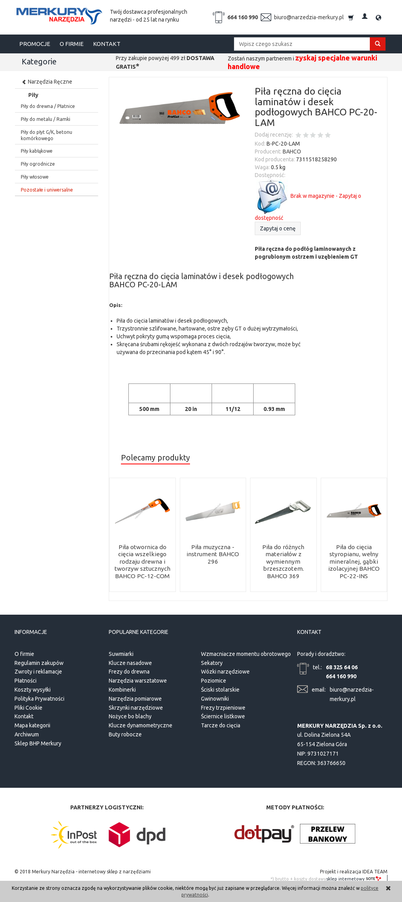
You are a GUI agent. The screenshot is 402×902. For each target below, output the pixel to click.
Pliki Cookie (28, 706)
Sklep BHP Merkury (38, 742)
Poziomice (213, 680)
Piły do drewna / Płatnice (48, 106)
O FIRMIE (72, 43)
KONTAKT (107, 43)
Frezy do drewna (129, 671)
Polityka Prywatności (39, 697)
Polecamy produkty (155, 457)
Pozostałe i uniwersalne (47, 189)
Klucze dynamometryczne (140, 724)
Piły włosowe (35, 176)
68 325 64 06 (342, 666)
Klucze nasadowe (130, 662)
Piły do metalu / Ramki (45, 119)
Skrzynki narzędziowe (136, 706)
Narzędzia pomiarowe (135, 697)
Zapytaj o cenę (278, 228)
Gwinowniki (215, 697)
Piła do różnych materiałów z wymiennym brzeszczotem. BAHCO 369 (283, 561)
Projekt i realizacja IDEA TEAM (353, 870)
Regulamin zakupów (39, 662)
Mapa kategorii (32, 724)
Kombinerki (122, 688)
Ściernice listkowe (223, 715)
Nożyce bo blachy (130, 715)
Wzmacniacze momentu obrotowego (246, 653)
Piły (33, 95)
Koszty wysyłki (33, 688)
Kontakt (24, 715)
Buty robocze (125, 733)
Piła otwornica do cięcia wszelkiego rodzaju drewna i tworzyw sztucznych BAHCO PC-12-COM (142, 561)
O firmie (24, 653)
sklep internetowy (353, 877)
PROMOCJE (34, 43)
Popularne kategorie (138, 632)
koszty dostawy (310, 877)
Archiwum (27, 733)
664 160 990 (242, 17)
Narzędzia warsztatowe (138, 680)
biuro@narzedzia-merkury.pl (309, 17)
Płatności (26, 680)
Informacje (31, 632)
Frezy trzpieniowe (223, 706)
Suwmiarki (121, 653)
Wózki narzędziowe (225, 671)
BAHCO (292, 151)
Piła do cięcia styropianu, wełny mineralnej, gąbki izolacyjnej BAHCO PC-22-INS (353, 561)
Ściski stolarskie (220, 688)
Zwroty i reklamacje (38, 671)
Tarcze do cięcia (220, 724)
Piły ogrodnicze (38, 163)
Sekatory (212, 662)
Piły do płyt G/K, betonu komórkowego (46, 135)
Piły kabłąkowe (37, 150)
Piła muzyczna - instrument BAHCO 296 (213, 554)
